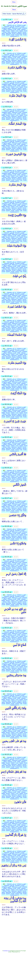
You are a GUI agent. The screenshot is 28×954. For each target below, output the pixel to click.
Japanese (19, 32)
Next (14, 9)
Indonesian (14, 32)
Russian (25, 33)
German (5, 32)
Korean (24, 32)
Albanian (23, 29)
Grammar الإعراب (11, 29)
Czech (17, 30)
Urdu (21, 34)
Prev (14, 2)
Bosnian (8, 30)
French (25, 30)
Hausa (8, 32)
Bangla (3, 30)
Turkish (17, 34)
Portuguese (19, 33)
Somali (3, 34)
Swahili (12, 34)
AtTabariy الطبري (21, 25)
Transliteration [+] (14, 36)
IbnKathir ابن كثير (11, 25)
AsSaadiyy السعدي (19, 26)
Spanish (8, 34)
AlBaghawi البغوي (6, 28)
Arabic (18, 29)
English (21, 30)
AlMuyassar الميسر (16, 28)
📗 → (4, 25)
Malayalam (8, 33)
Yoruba (25, 34)
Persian (14, 33)
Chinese (13, 30)
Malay (3, 33)
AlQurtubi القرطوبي (9, 26)
